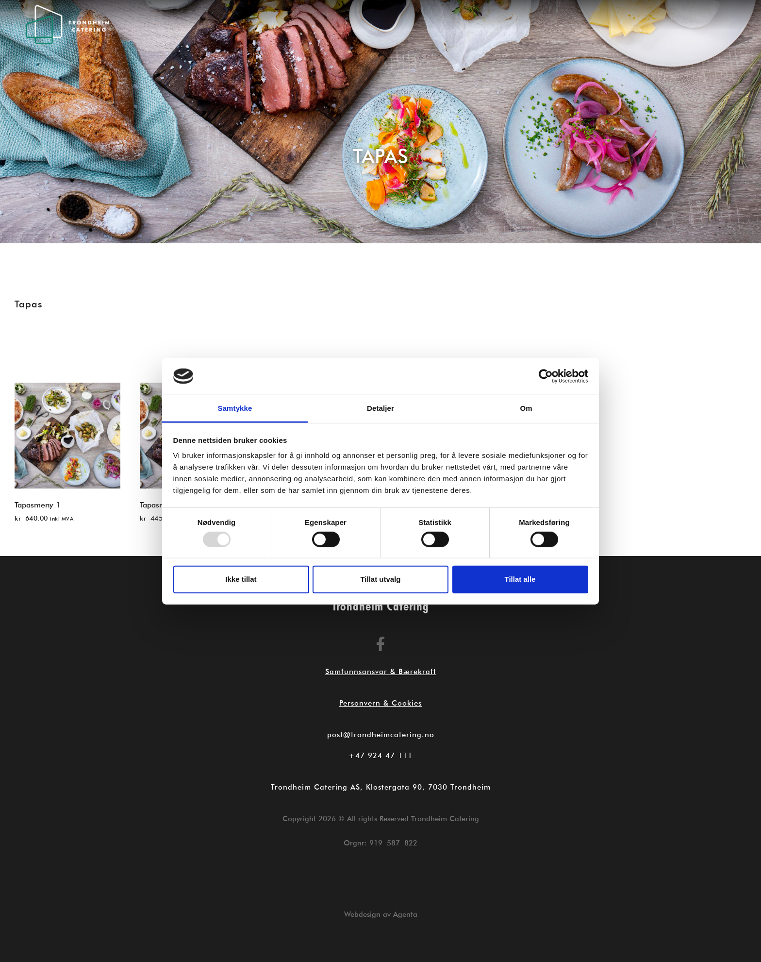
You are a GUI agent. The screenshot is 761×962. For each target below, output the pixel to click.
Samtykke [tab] (235, 408)
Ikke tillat (240, 579)
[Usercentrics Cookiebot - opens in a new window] (545, 376)
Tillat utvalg (380, 579)
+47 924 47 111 (380, 755)
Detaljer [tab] (380, 408)
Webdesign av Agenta (380, 914)
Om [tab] (526, 408)
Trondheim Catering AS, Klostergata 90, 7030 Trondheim (381, 787)
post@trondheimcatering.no (380, 734)
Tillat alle (520, 579)
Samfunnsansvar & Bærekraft (380, 671)
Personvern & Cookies (380, 703)
